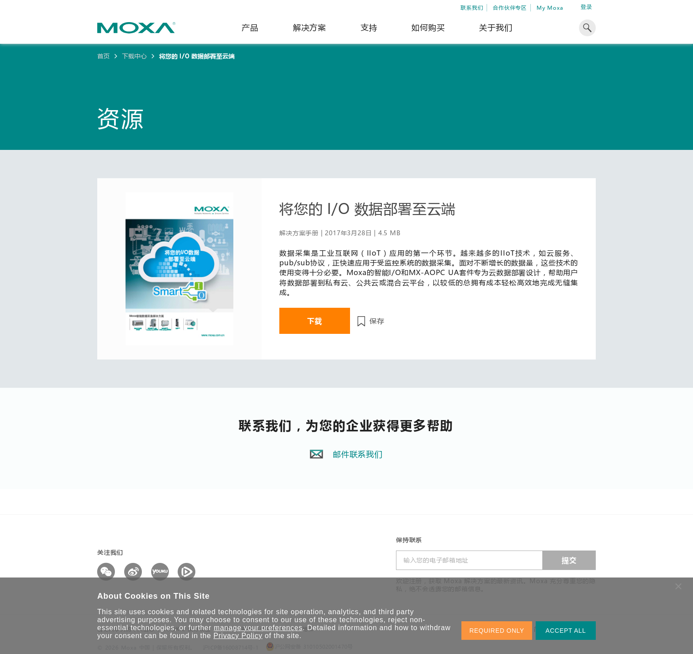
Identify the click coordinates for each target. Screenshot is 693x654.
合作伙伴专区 (510, 7)
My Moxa (550, 7)
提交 (569, 560)
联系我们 (472, 7)
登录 (586, 7)
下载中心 (134, 56)
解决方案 (309, 27)
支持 (369, 27)
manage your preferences (258, 627)
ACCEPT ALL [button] (565, 630)
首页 (103, 56)
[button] (678, 586)
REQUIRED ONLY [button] (496, 630)
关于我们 (495, 27)
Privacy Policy (238, 635)
